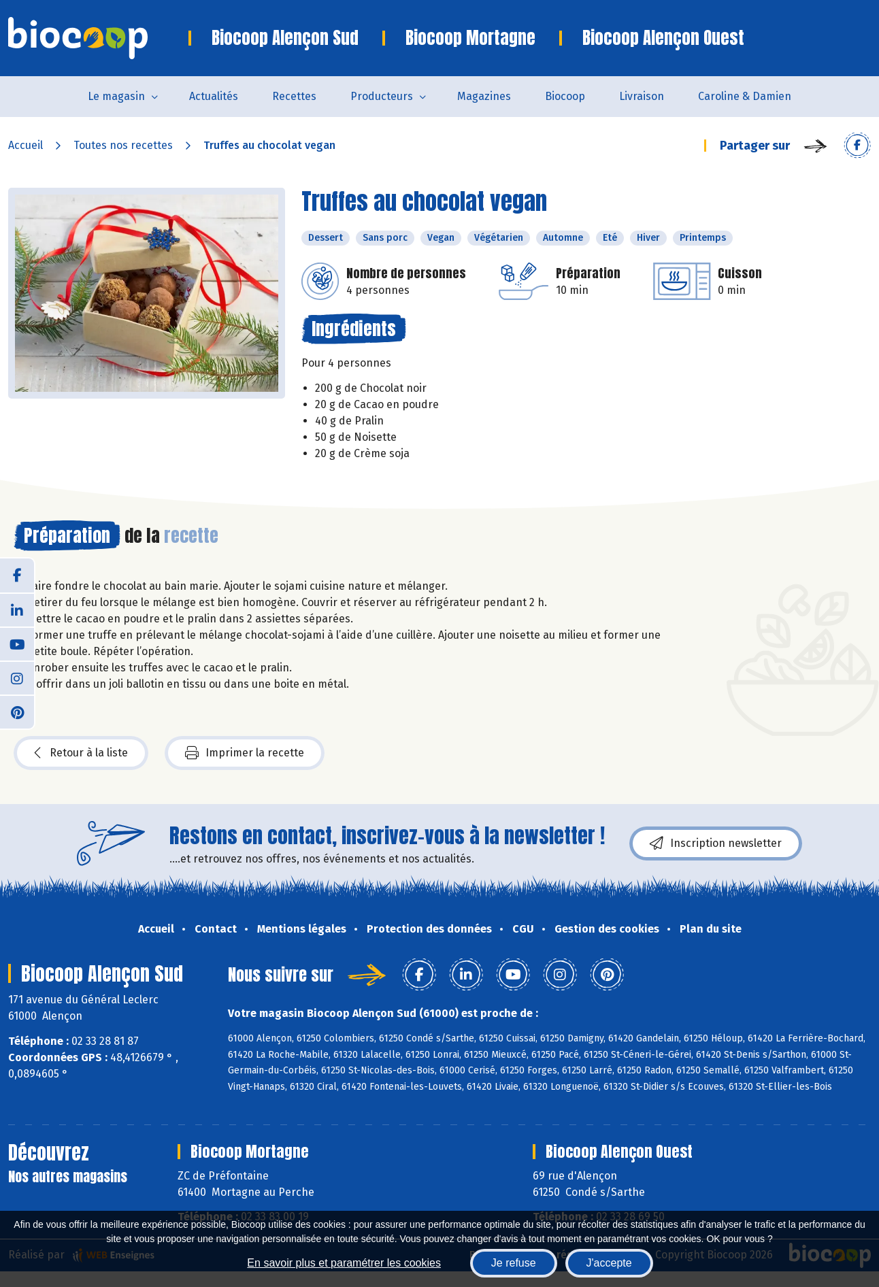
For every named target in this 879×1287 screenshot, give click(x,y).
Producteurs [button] (381, 96)
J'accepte (609, 1263)
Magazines (484, 96)
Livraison (641, 96)
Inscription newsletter (716, 843)
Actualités (213, 96)
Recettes (294, 96)
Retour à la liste (81, 753)
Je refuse (513, 1263)
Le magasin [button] (116, 96)
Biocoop (565, 96)
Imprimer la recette (244, 753)
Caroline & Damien (744, 96)
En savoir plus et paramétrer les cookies (344, 1263)
